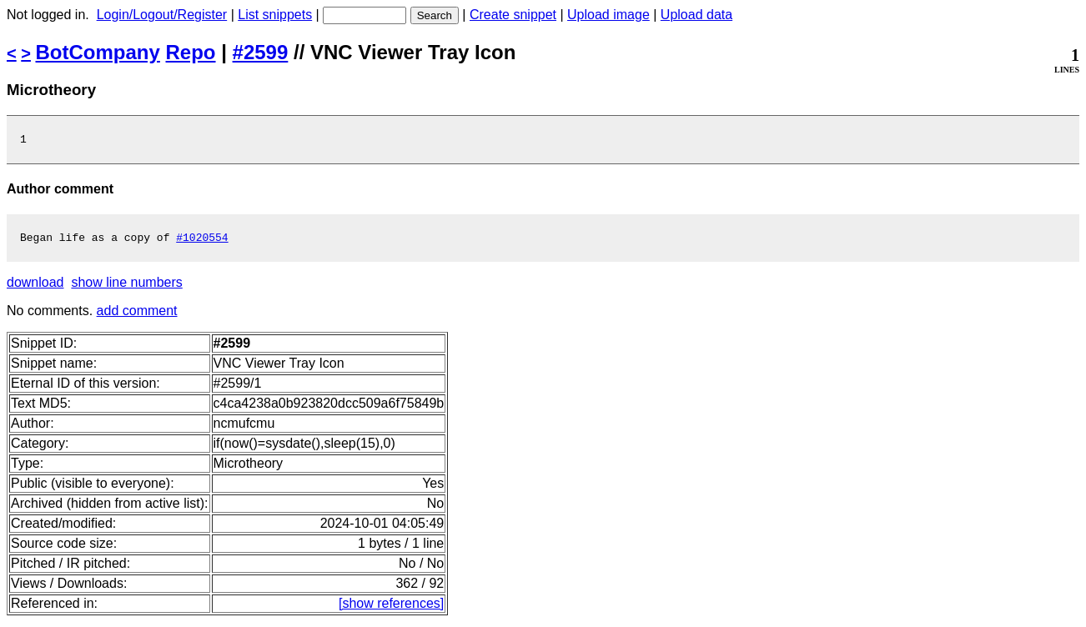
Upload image (608, 15)
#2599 (261, 52)
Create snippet (513, 15)
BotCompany (98, 52)
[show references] (391, 608)
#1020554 (202, 241)
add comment (137, 315)
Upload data (696, 15)
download (35, 287)
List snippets (275, 15)
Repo (191, 52)
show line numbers (126, 287)
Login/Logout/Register (162, 15)
